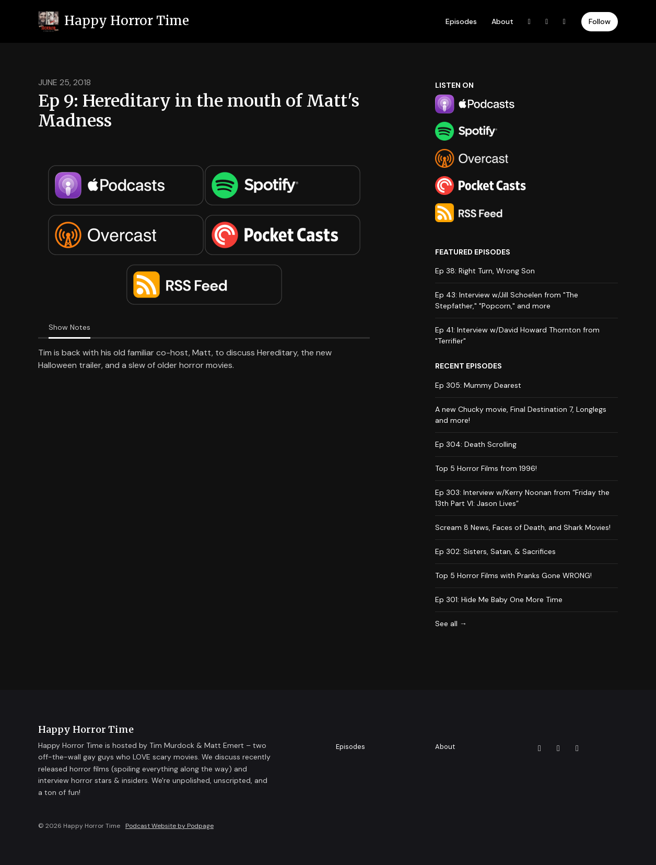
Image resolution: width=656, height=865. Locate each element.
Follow (600, 21)
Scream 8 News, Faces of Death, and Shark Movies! (523, 527)
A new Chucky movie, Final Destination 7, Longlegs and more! (520, 415)
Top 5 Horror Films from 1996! (486, 468)
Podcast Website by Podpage (169, 826)
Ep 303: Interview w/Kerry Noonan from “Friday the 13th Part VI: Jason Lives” (522, 498)
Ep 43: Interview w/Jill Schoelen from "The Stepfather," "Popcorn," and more (506, 300)
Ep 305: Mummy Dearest (478, 385)
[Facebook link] (547, 21)
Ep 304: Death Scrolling (476, 444)
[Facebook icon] (558, 748)
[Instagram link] (564, 21)
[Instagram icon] (577, 748)
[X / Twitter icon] (539, 748)
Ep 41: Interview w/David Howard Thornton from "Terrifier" (517, 335)
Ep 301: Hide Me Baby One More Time (499, 599)
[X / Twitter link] (529, 21)
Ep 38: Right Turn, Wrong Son (485, 270)
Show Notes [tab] (69, 327)
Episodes (461, 21)
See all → (451, 623)
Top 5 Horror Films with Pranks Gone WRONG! (513, 575)
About (502, 21)
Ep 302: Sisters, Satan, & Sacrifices (495, 551)
